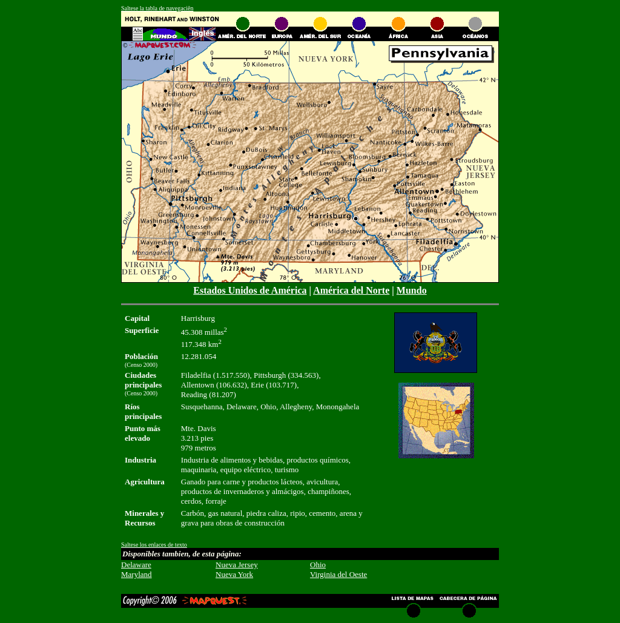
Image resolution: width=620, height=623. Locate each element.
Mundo (412, 290)
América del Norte (351, 290)
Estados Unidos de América (249, 290)
